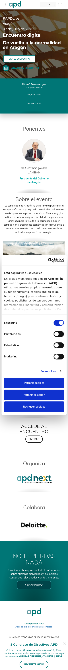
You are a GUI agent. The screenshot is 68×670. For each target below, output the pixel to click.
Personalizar (48, 371)
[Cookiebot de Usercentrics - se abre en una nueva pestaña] (48, 260)
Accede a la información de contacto (33, 626)
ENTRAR (34, 439)
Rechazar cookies (34, 406)
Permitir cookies (34, 382)
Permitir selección (34, 394)
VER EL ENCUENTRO (19, 58)
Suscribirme (34, 585)
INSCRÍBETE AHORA (34, 664)
